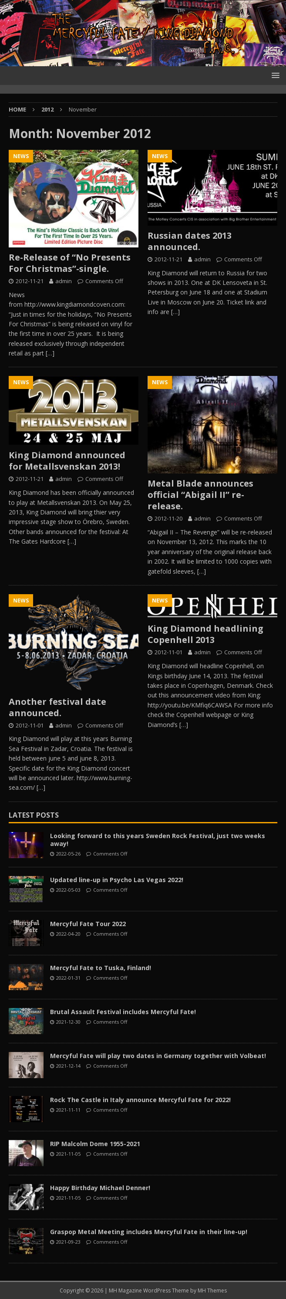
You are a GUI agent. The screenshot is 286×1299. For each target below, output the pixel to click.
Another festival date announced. (57, 707)
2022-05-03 (68, 889)
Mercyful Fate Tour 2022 (88, 924)
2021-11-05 (68, 1153)
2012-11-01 (30, 725)
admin (63, 281)
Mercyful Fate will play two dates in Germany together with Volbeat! (158, 1056)
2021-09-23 (68, 1241)
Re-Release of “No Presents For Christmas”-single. (70, 262)
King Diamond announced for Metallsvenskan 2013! (67, 460)
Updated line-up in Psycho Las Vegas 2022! (116, 880)
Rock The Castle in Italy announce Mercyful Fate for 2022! (140, 1100)
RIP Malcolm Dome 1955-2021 (95, 1144)
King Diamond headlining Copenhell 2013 (205, 634)
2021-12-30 (68, 1021)
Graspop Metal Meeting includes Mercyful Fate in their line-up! (148, 1232)
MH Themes (212, 1290)
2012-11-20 (168, 518)
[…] (50, 353)
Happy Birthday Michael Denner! (100, 1188)
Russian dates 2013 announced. (190, 241)
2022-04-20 (68, 933)
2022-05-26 (68, 853)
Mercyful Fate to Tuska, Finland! (100, 968)
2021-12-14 (68, 1065)
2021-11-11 (68, 1109)
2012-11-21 (30, 281)
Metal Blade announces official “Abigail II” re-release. (200, 494)
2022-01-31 (68, 977)
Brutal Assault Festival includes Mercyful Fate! (123, 1012)
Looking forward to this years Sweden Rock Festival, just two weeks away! (157, 840)
